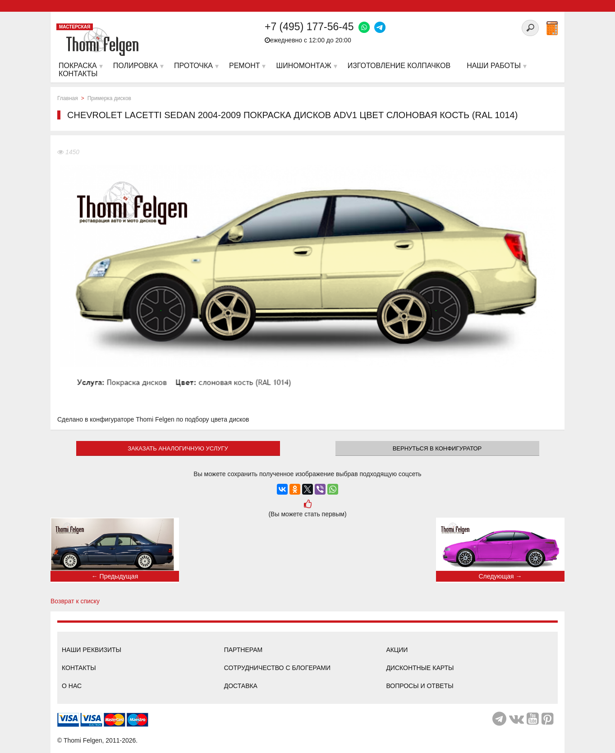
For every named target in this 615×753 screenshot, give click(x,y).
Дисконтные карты (420, 667)
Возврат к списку (75, 601)
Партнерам (243, 649)
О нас (72, 685)
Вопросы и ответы (419, 685)
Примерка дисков (109, 98)
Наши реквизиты (91, 649)
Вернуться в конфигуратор (437, 448)
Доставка (240, 685)
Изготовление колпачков (399, 65)
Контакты (79, 667)
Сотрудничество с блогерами (277, 667)
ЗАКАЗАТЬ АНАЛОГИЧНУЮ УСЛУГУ (178, 448)
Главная (67, 98)
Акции (397, 649)
